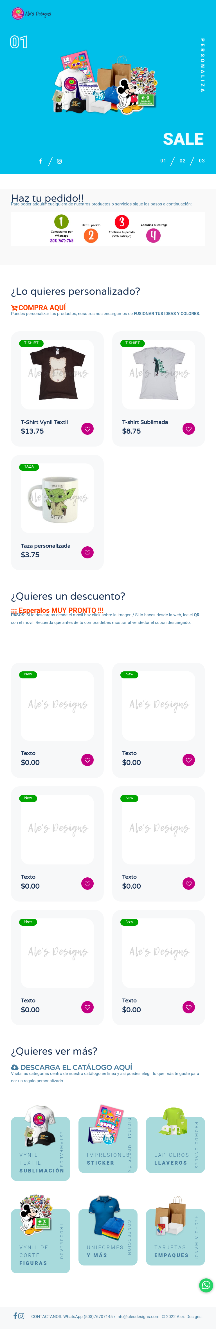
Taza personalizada (46, 546)
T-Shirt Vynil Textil (45, 422)
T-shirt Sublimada (145, 422)
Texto (28, 754)
